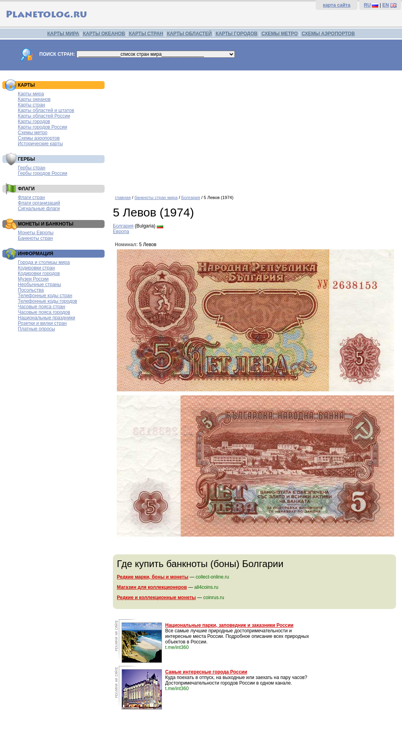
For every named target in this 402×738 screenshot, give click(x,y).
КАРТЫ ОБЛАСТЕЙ (189, 33)
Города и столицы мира (44, 262)
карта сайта (336, 5)
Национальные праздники (46, 318)
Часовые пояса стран (41, 306)
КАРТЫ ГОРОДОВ (236, 33)
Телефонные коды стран (45, 295)
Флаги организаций (39, 203)
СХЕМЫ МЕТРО (279, 33)
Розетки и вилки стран (42, 323)
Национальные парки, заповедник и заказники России (229, 625)
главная (123, 197)
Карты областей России (44, 116)
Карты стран (31, 105)
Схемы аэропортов (39, 138)
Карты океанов (34, 99)
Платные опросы (36, 329)
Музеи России (33, 279)
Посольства (31, 290)
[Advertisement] (255, 129)
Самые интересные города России (206, 672)
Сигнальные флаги (39, 208)
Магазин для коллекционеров (152, 587)
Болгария (190, 197)
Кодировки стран (36, 268)
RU (367, 5)
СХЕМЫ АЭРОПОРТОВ (328, 33)
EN (385, 5)
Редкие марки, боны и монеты (152, 577)
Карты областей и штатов (46, 110)
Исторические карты (40, 143)
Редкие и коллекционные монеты (156, 597)
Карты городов (34, 121)
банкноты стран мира (155, 197)
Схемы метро (33, 132)
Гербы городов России (42, 173)
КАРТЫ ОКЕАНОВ (104, 33)
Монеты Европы (35, 232)
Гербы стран (31, 168)
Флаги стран (31, 197)
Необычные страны (39, 284)
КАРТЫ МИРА (63, 33)
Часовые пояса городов (44, 312)
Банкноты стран (35, 238)
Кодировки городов (39, 273)
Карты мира (31, 94)
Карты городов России (42, 127)
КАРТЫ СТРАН (146, 33)
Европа (121, 231)
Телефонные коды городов (47, 301)
